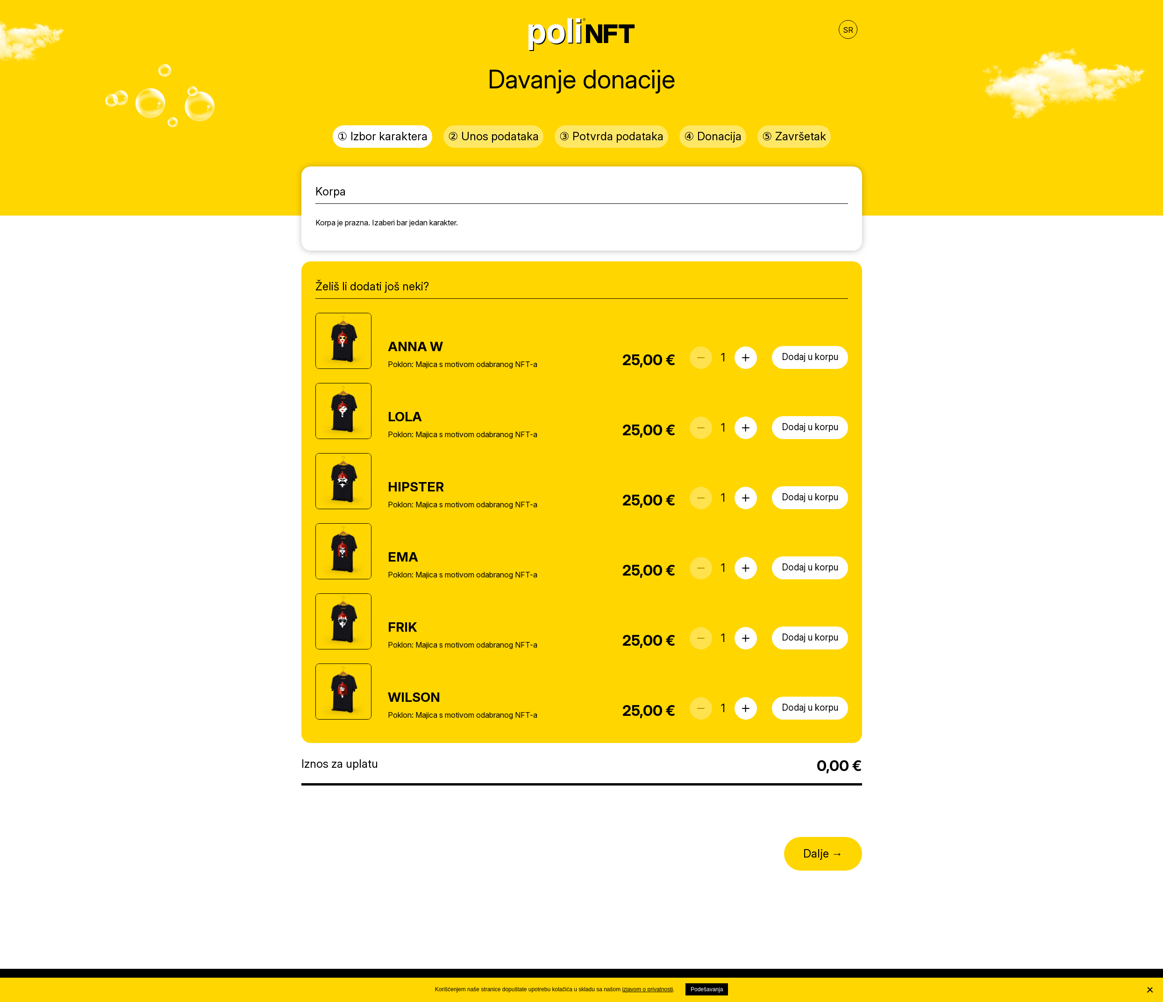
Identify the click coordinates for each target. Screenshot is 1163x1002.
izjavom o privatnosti (647, 989)
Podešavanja (707, 989)
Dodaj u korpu (810, 357)
